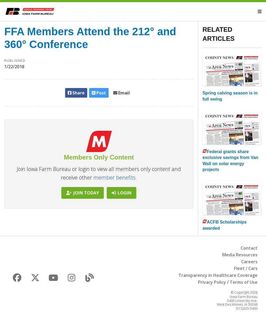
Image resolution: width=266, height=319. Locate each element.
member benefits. (115, 177)
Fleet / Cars (245, 268)
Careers (249, 262)
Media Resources (239, 255)
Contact (249, 248)
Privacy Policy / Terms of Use (227, 282)
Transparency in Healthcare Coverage (217, 275)
